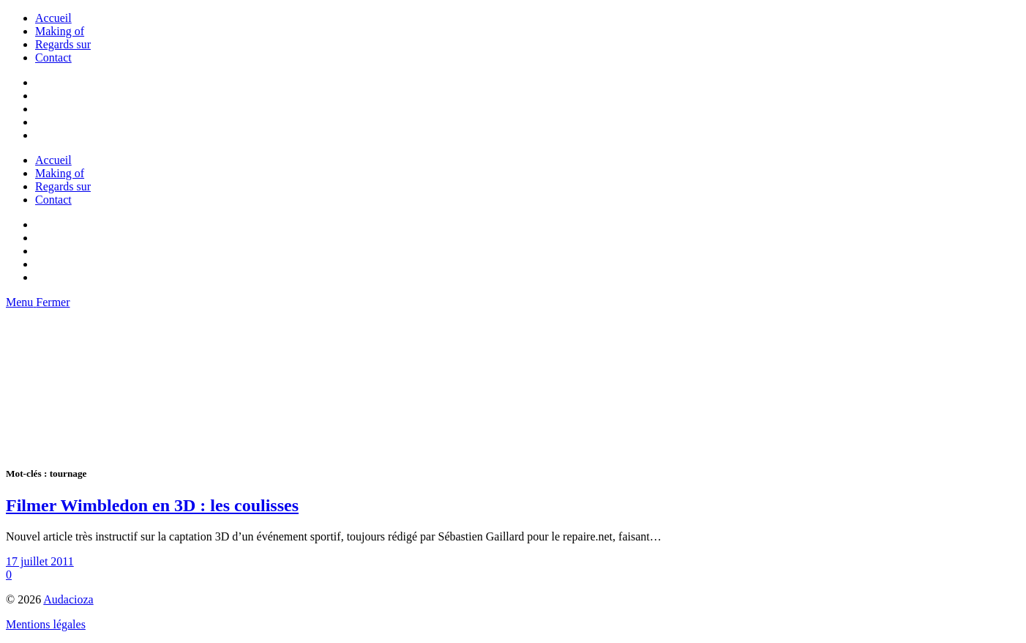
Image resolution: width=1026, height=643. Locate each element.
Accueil (53, 18)
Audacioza (68, 599)
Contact (53, 57)
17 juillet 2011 (40, 561)
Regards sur (63, 44)
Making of (59, 31)
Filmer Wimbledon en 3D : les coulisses (152, 505)
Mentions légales (46, 624)
